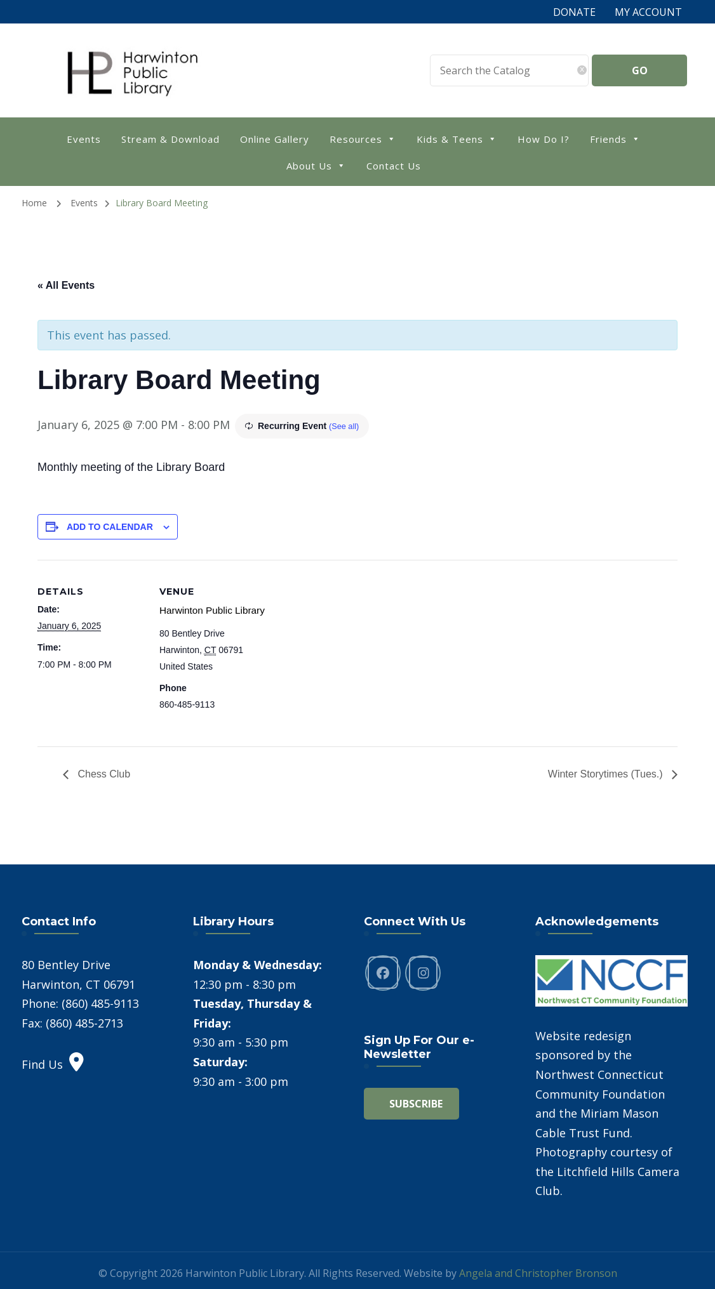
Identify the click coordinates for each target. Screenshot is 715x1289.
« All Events (66, 285)
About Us (316, 164)
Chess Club (102, 772)
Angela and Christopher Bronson (538, 1272)
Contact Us (393, 165)
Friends (615, 138)
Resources (363, 138)
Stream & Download (170, 139)
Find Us (53, 1063)
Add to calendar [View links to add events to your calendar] (110, 527)
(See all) (345, 426)
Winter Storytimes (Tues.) (606, 772)
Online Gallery (274, 139)
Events (84, 139)
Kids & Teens (457, 138)
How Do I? (544, 139)
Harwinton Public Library (207, 609)
